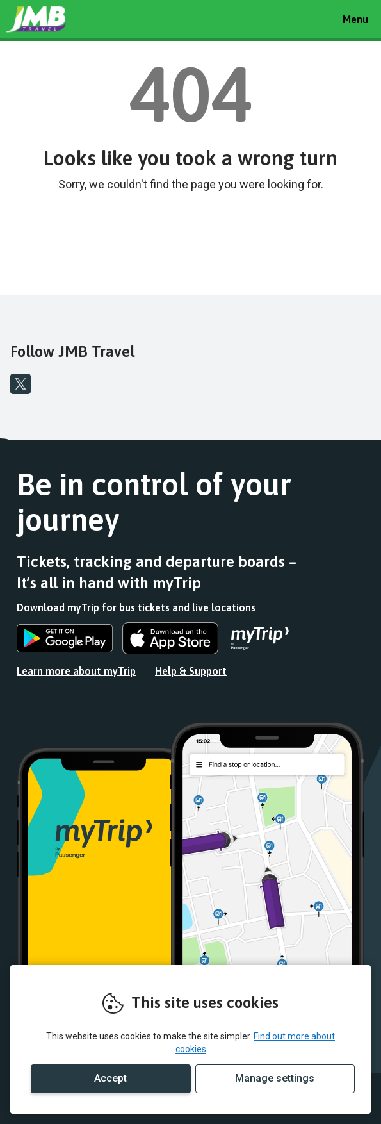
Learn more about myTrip (76, 671)
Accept (110, 1078)
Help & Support (191, 671)
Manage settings (274, 1078)
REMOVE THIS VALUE (54, 19)
